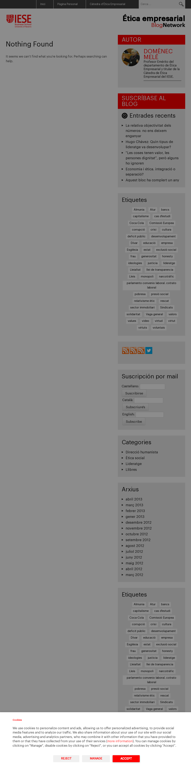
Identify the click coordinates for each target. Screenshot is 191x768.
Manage (96, 758)
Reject (66, 758)
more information (120, 741)
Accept (126, 758)
